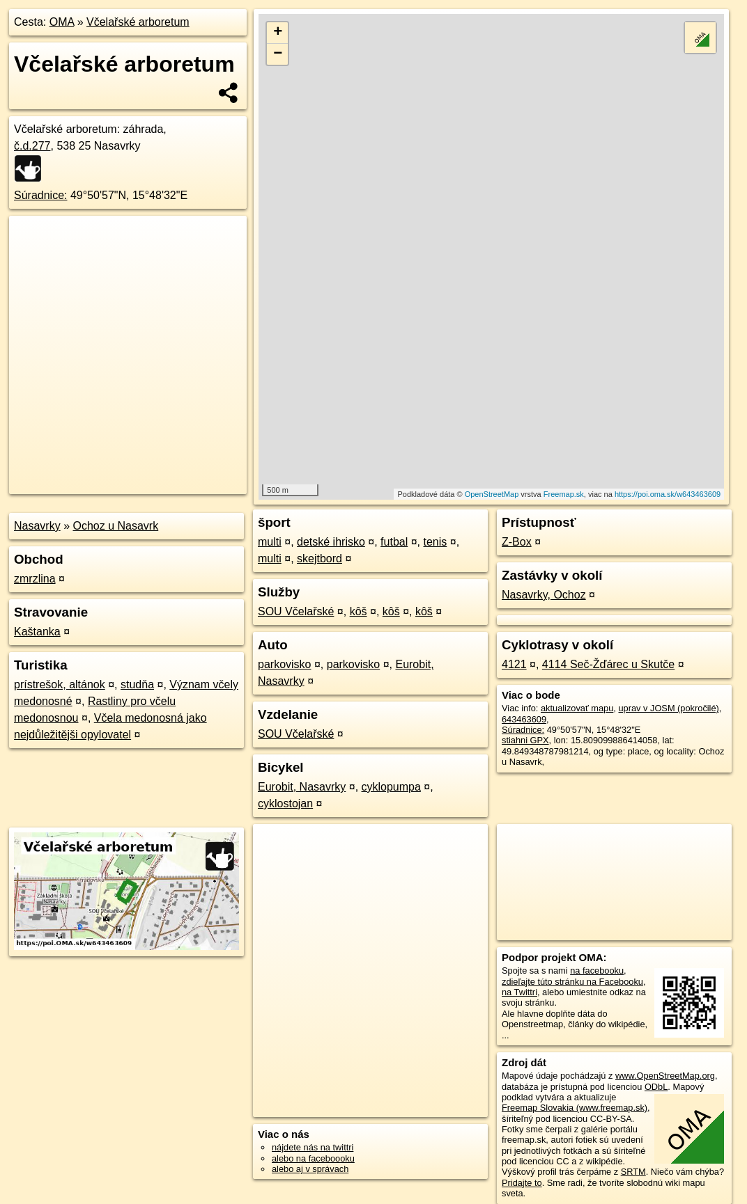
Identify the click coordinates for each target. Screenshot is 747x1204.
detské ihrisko (331, 542)
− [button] (277, 54)
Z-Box (517, 542)
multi (270, 542)
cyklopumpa (391, 787)
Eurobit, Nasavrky (302, 787)
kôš (358, 611)
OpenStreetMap (492, 494)
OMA (62, 22)
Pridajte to (522, 1183)
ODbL (656, 1087)
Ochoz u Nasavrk (115, 526)
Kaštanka (37, 631)
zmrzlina (35, 579)
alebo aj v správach (310, 1169)
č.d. (32, 146)
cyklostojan (285, 803)
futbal (394, 542)
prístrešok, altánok (59, 684)
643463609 (524, 719)
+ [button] (277, 32)
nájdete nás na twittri (312, 1147)
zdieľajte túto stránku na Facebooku (572, 981)
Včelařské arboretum (138, 22)
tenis (435, 542)
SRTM (633, 1171)
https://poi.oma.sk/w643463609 (668, 494)
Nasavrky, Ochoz (544, 595)
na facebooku (597, 970)
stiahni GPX (525, 740)
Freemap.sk (564, 494)
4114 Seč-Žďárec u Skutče (608, 664)
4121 (514, 664)
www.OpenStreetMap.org (665, 1075)
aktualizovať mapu (577, 708)
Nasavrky (37, 526)
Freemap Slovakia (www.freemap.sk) (574, 1107)
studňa (137, 684)
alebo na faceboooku (313, 1158)
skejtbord (319, 558)
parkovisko (284, 664)
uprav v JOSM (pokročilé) (668, 708)
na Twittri (519, 992)
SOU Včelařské (296, 611)
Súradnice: (41, 195)
